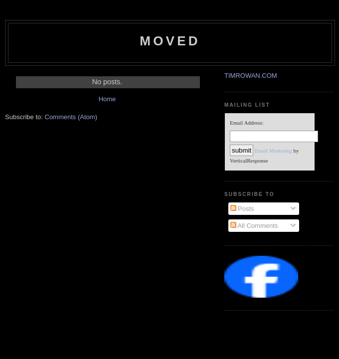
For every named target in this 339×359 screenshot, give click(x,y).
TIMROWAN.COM (250, 75)
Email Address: (247, 123)
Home (107, 99)
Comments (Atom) (71, 117)
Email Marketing (273, 151)
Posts (242, 208)
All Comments (254, 225)
